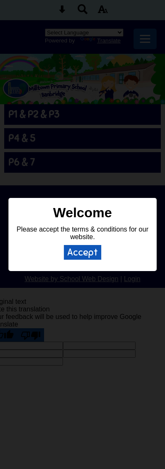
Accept (82, 252)
